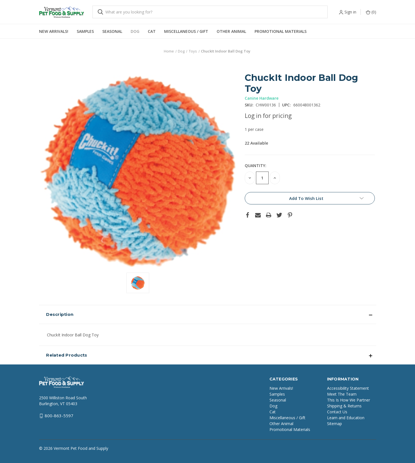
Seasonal (112, 31)
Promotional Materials (281, 31)
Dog (135, 31)
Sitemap (334, 423)
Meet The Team (342, 394)
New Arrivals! (53, 31)
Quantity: (255, 165)
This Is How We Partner (348, 400)
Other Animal (231, 31)
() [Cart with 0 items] (371, 12)
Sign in (350, 12)
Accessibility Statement (348, 388)
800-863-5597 (59, 415)
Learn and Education (345, 417)
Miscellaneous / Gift (186, 31)
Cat (152, 31)
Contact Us (337, 411)
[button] (207, 314)
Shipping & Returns (344, 406)
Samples (85, 31)
